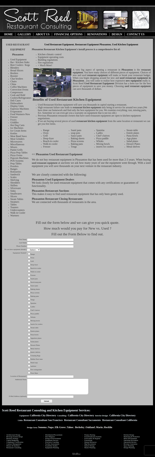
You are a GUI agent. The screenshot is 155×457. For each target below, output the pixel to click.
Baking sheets (35, 289)
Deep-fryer (34, 265)
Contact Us (136, 34)
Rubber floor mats (36, 359)
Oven (32, 258)
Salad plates (34, 342)
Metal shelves (35, 349)
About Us (42, 34)
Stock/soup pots (35, 282)
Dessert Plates (35, 345)
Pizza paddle (34, 314)
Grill (32, 261)
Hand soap (34, 363)
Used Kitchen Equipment (125, 44)
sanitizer (33, 366)
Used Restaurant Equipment (59, 44)
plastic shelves (35, 352)
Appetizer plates (35, 338)
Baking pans (34, 296)
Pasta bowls (34, 335)
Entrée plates (34, 331)
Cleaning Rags (35, 356)
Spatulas (33, 303)
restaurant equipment (97, 75)
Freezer (32, 275)
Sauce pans (34, 286)
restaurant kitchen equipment (87, 107)
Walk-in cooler (35, 272)
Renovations (97, 34)
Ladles (32, 307)
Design (117, 34)
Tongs (32, 300)
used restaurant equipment (138, 86)
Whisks (32, 317)
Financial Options (68, 34)
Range (32, 254)
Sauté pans (34, 279)
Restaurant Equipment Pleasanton (93, 44)
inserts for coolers (36, 324)
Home (8, 34)
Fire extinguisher (36, 369)
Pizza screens (34, 293)
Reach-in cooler (35, 268)
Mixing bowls (35, 321)
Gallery (24, 34)
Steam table (34, 328)
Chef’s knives (35, 310)
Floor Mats (34, 373)
